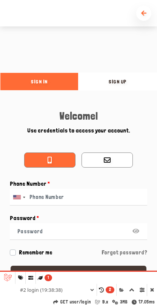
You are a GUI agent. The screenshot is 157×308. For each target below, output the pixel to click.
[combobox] (19, 197)
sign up (118, 82)
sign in (39, 82)
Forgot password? (124, 252)
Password (24, 218)
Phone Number (30, 183)
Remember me (35, 252)
